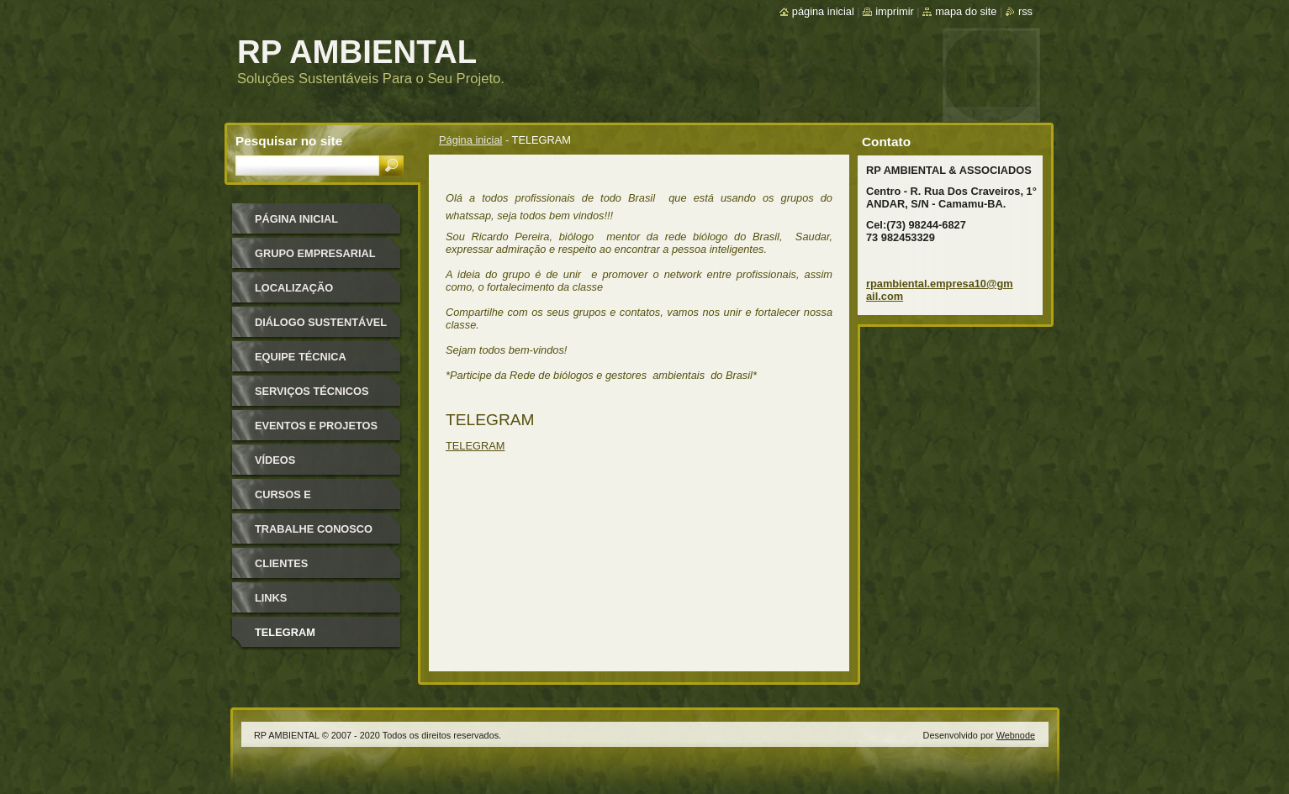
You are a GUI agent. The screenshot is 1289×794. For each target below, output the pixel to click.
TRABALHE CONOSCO (313, 529)
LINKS (271, 598)
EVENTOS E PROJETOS (316, 425)
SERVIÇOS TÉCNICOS (312, 391)
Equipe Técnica (300, 356)
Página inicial (470, 140)
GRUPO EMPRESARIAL (315, 253)
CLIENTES (281, 563)
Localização (294, 287)
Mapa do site (965, 11)
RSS (1025, 11)
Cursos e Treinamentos (298, 500)
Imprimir (894, 11)
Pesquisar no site (288, 141)
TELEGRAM (475, 445)
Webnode (1015, 735)
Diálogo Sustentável (321, 322)
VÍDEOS (275, 460)
